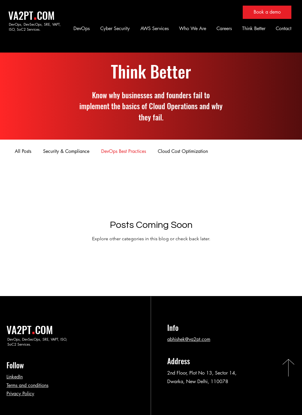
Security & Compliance (66, 151)
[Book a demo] (267, 12)
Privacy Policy (20, 394)
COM (46, 15)
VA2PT (20, 15)
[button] (80, 28)
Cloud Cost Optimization (183, 151)
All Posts (23, 151)
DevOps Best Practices (123, 151)
